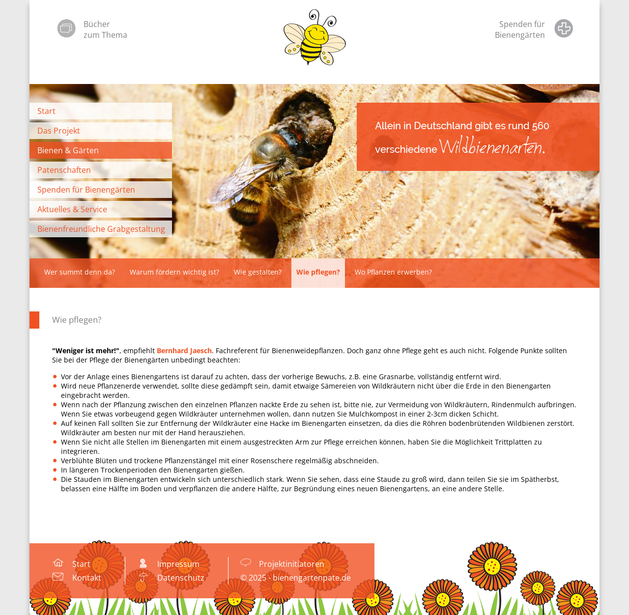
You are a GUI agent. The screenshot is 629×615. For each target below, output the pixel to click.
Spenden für (522, 24)
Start (46, 111)
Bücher (97, 24)
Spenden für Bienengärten (86, 189)
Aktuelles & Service (72, 209)
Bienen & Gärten (68, 150)
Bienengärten (520, 34)
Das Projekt (58, 130)
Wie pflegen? (76, 319)
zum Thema (105, 34)
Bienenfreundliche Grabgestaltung (101, 229)
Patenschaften (64, 170)
